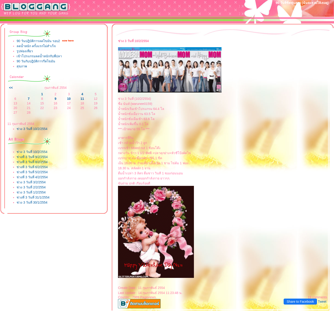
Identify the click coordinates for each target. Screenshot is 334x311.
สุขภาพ (22, 66)
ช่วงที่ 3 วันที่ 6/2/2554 (32, 167)
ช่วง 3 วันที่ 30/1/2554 (32, 202)
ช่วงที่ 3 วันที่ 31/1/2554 (33, 197)
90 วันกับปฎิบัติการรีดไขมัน (36, 61)
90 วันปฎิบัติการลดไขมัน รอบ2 (38, 41)
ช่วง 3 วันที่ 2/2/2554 (31, 187)
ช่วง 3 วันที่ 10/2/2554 (32, 129)
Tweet (322, 301)
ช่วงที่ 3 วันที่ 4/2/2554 (32, 177)
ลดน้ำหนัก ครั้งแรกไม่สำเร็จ (36, 46)
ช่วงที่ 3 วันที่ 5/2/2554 (32, 172)
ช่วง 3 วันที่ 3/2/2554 (31, 182)
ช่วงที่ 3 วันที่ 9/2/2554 (32, 157)
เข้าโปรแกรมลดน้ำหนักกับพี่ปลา (39, 56)
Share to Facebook (300, 301)
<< (11, 87)
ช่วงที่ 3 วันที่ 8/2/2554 (32, 162)
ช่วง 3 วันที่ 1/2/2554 (31, 192)
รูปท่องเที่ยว (25, 51)
